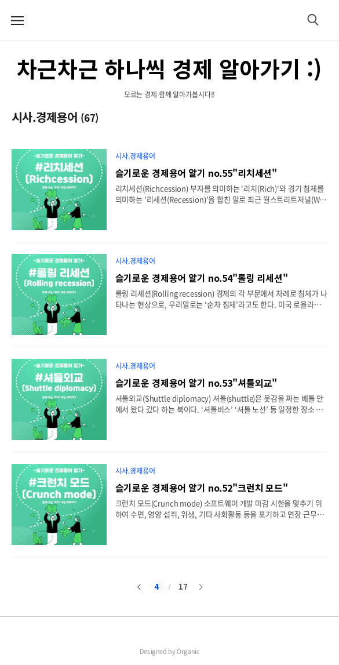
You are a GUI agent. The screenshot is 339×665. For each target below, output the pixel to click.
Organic (188, 651)
